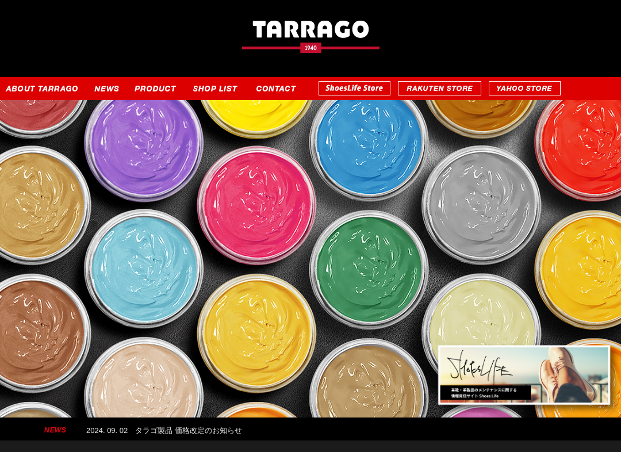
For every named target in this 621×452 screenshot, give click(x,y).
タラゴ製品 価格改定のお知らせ (188, 431)
